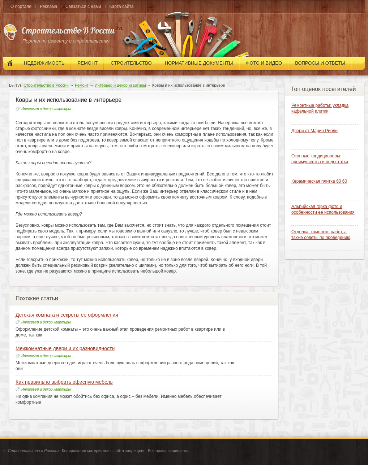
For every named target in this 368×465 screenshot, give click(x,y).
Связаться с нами (83, 6)
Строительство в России (46, 85)
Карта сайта (122, 6)
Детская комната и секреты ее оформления (67, 315)
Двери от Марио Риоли (314, 130)
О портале (20, 6)
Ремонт (82, 85)
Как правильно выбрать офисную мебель (64, 382)
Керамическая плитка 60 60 (319, 181)
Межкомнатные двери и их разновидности (65, 348)
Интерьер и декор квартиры (120, 85)
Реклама (48, 6)
